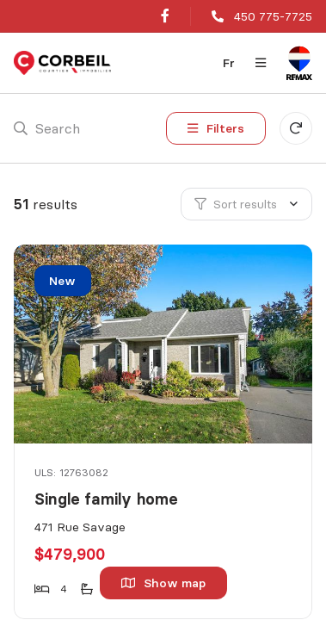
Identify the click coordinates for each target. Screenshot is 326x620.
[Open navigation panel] (260, 63)
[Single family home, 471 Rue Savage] (164, 344)
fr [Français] (229, 63)
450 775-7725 (273, 16)
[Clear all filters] (296, 128)
